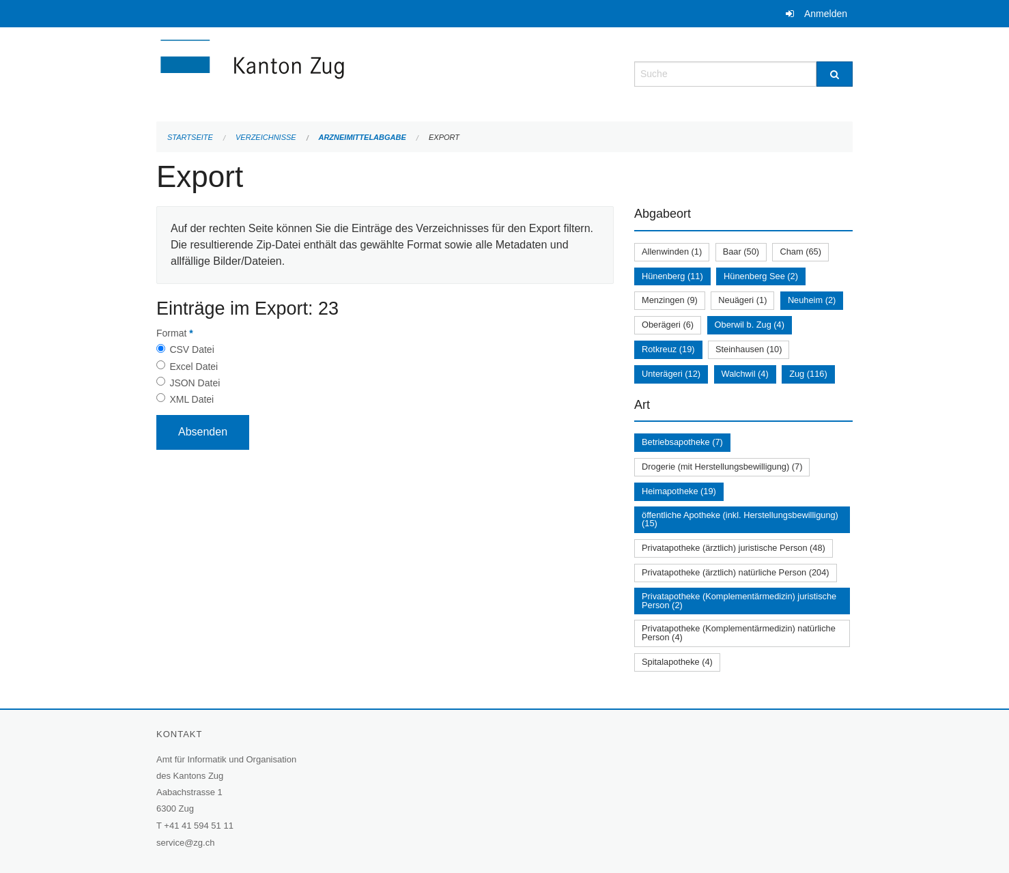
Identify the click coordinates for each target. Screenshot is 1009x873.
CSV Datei (191, 349)
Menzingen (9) (670, 300)
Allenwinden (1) (672, 251)
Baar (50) (741, 251)
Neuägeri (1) (742, 300)
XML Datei (191, 399)
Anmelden (825, 13)
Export (444, 137)
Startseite (190, 137)
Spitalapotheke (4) (677, 662)
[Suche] (834, 74)
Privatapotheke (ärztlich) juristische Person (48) (733, 548)
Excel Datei (193, 366)
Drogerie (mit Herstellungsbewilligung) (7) (722, 466)
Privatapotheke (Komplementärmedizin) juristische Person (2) (739, 600)
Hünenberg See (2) (761, 276)
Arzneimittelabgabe (362, 137)
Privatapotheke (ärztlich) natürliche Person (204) (735, 572)
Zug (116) (808, 374)
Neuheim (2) (812, 300)
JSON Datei (194, 382)
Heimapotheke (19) (679, 491)
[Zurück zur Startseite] (333, 72)
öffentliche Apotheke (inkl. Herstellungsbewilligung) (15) (740, 519)
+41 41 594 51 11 (198, 825)
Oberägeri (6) (668, 324)
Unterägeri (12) (671, 374)
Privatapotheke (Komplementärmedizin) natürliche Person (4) (739, 632)
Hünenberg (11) (672, 276)
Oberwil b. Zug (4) (749, 324)
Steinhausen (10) (748, 349)
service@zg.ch (185, 843)
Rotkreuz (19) (668, 349)
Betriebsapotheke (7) (682, 442)
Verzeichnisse (266, 137)
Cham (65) (800, 251)
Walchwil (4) (745, 374)
